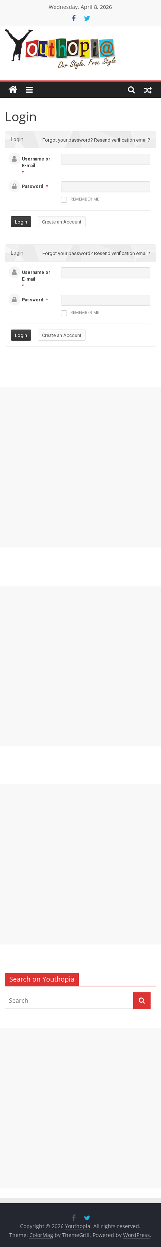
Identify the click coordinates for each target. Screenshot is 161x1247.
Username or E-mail (36, 162)
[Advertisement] (80, 467)
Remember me (80, 200)
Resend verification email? (122, 140)
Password (32, 186)
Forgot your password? (67, 140)
